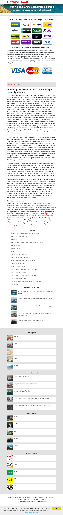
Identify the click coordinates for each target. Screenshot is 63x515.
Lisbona (16, 336)
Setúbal (16, 365)
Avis (15, 457)
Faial (15, 431)
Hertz (15, 478)
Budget (16, 464)
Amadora (16, 351)
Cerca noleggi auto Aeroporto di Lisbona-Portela (37, 205)
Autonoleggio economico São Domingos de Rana (39, 214)
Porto (15, 343)
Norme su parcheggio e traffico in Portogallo (24, 260)
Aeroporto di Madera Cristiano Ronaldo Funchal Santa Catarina (32, 405)
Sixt (15, 486)
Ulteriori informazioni (31, 512)
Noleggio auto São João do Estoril (30, 216)
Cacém (21, 226)
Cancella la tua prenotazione (19, 236)
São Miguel (17, 424)
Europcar (16, 471)
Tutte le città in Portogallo (18, 272)
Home (12, 251)
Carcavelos (44, 216)
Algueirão (27, 226)
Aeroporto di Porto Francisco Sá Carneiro (26, 384)
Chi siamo (14, 239)
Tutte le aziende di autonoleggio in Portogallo (24, 269)
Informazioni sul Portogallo (19, 254)
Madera (16, 416)
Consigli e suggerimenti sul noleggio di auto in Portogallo (28, 242)
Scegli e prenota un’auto (18, 266)
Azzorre (16, 445)
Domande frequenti (16, 248)
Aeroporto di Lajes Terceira (22, 391)
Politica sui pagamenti (17, 263)
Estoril (51, 216)
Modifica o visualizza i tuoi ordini (20, 257)
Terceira (16, 438)
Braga (15, 358)
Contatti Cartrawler (16, 245)
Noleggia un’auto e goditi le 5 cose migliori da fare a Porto (34, 298)
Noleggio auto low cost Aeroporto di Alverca (20, 207)
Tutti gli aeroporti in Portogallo (20, 278)
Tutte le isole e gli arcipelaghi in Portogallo (23, 275)
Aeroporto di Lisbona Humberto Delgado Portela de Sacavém (32, 398)
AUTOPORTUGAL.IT (17, 2)
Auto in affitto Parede (13, 216)
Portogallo (32, 101)
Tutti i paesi (14, 284)
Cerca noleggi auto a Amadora (33, 224)
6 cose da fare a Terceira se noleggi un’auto (30, 320)
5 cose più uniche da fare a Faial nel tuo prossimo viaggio (34, 306)
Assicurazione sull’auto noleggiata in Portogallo (25, 233)
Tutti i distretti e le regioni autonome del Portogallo (26, 281)
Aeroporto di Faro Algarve (21, 376)
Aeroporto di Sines (40, 207)
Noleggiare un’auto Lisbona (15, 224)
